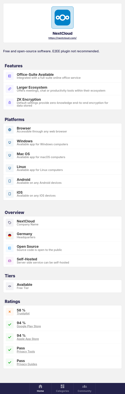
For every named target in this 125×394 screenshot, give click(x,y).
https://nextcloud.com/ (63, 38)
